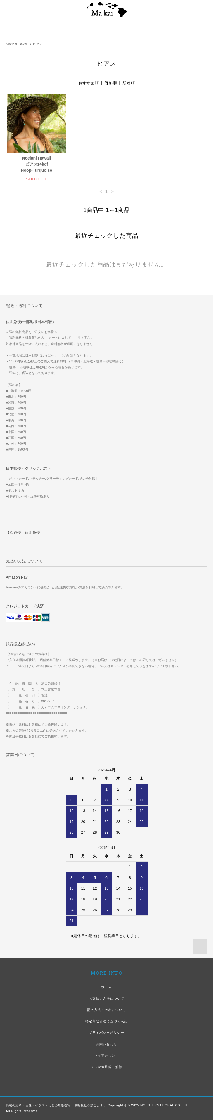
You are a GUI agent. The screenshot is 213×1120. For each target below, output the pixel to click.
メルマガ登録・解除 (106, 1067)
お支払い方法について (106, 998)
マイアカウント (106, 1055)
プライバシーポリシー (106, 1032)
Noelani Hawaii (17, 44)
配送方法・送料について (106, 1010)
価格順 (111, 83)
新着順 (128, 83)
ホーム (106, 987)
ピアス (37, 44)
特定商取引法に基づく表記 (106, 1021)
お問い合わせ (106, 1044)
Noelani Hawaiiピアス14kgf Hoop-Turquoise (36, 164)
